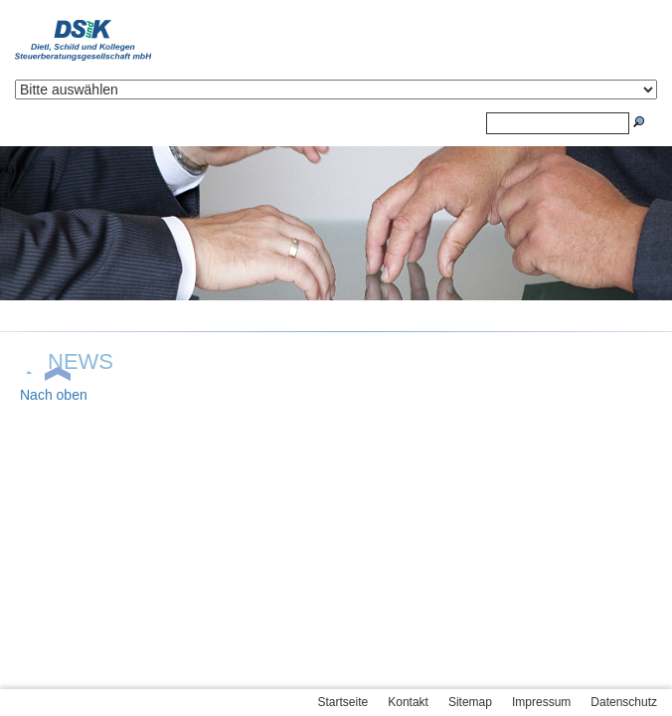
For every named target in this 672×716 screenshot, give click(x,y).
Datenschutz (623, 702)
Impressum (541, 702)
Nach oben (53, 395)
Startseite (343, 702)
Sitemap (470, 702)
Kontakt (408, 702)
